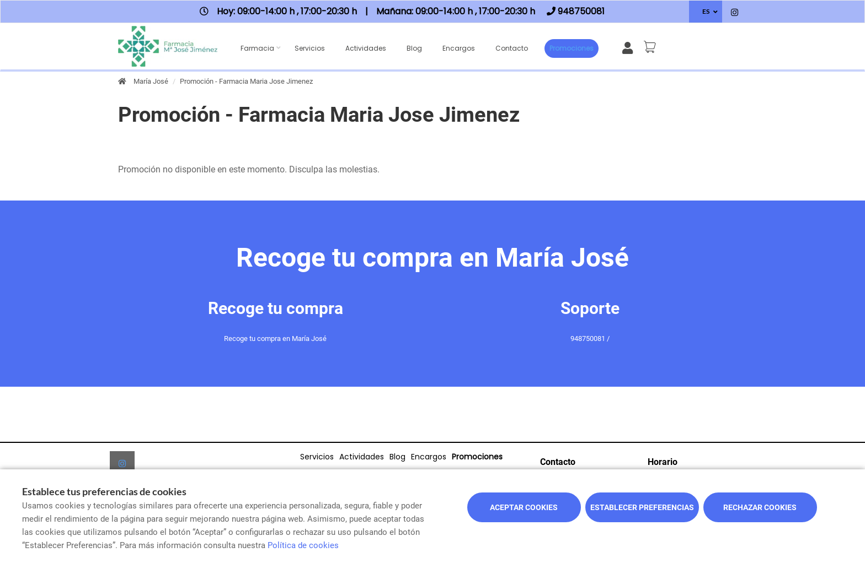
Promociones (571, 48)
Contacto (511, 48)
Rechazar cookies (760, 507)
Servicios (310, 48)
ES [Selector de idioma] (705, 11)
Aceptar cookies (524, 507)
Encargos (458, 48)
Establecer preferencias (642, 507)
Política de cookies (303, 545)
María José (151, 81)
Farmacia (257, 48)
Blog (414, 48)
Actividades (365, 48)
